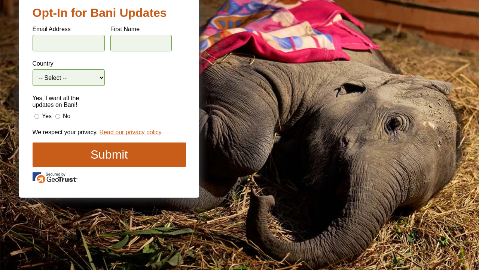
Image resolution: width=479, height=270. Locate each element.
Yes (47, 116)
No (66, 116)
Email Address (52, 29)
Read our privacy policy (130, 132)
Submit (109, 154)
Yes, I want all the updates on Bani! (56, 101)
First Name (125, 29)
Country (43, 63)
